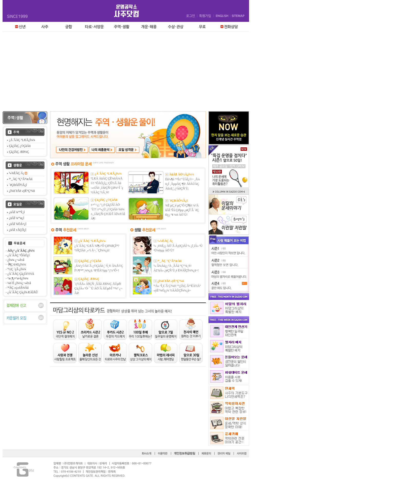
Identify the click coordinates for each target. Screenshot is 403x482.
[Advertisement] (201, 73)
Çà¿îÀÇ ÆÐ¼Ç (89, 279)
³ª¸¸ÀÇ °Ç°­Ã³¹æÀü (170, 261)
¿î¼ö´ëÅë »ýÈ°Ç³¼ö (171, 281)
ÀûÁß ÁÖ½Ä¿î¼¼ (181, 174)
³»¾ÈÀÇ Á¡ (165, 241)
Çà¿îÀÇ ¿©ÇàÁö (106, 200)
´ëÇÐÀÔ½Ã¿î (178, 200)
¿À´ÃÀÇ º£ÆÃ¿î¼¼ (108, 173)
